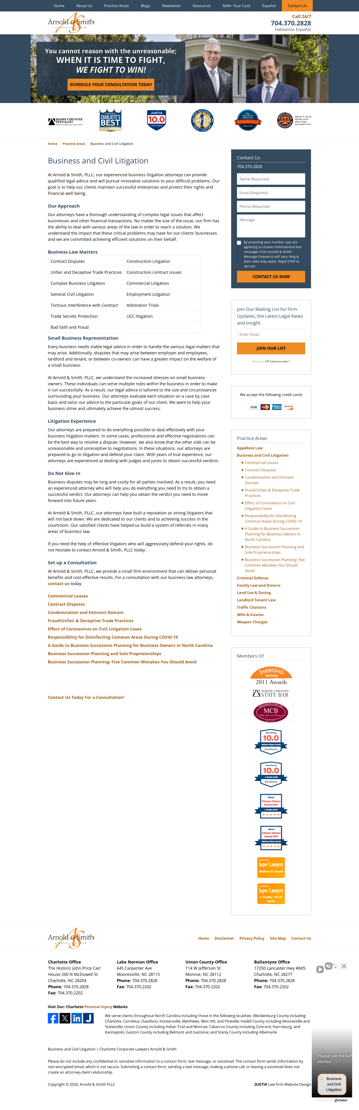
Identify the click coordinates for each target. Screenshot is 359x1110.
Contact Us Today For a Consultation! (86, 697)
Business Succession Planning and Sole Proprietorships (104, 653)
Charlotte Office (64, 962)
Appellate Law (250, 448)
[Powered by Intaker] (320, 1100)
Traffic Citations (251, 607)
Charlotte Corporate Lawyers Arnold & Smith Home (71, 23)
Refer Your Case (236, 5)
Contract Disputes (66, 604)
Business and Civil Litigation (263, 455)
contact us (58, 583)
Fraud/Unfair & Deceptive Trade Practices (90, 620)
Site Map (278, 938)
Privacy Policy (251, 938)
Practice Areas (116, 5)
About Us (84, 5)
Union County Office (206, 962)
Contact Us (297, 5)
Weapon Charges (252, 621)
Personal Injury (98, 1006)
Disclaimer (224, 938)
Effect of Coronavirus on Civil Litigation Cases (95, 629)
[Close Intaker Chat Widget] (344, 963)
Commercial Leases (68, 596)
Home (59, 5)
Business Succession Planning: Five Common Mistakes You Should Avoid (122, 662)
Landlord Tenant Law (256, 599)
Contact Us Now (271, 276)
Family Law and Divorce (258, 585)
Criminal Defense (252, 578)
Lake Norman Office (137, 962)
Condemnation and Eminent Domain (86, 612)
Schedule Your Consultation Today (111, 84)
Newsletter (171, 5)
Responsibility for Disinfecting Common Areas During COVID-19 (113, 637)
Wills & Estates (250, 614)
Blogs (145, 5)
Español (269, 5)
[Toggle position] (334, 963)
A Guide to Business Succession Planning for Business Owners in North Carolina (130, 645)
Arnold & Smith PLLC (97, 1084)
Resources (202, 5)
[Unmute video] (278, 963)
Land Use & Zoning (254, 592)
